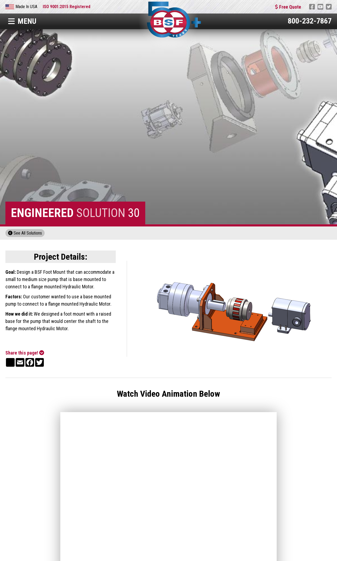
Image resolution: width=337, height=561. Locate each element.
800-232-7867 (310, 20)
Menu (22, 21)
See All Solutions (25, 233)
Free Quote (288, 6)
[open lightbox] (235, 309)
